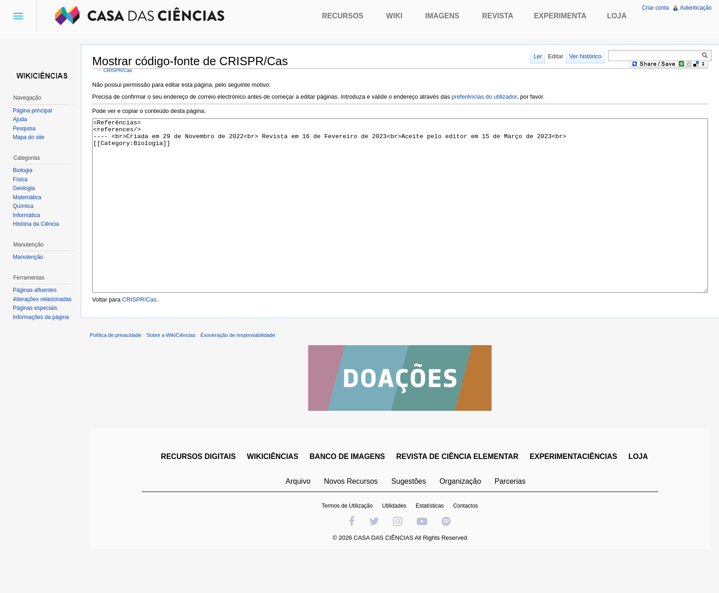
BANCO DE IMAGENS (347, 491)
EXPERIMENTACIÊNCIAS (573, 491)
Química (23, 206)
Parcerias (510, 516)
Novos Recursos (351, 516)
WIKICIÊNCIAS (273, 491)
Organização (460, 516)
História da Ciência (36, 224)
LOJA (638, 491)
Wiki (394, 16)
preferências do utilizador (484, 96)
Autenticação (696, 8)
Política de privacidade (116, 369)
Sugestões (408, 516)
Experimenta (560, 16)
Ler (538, 56)
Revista (497, 16)
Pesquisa (24, 128)
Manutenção (28, 257)
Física (20, 179)
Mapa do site (28, 137)
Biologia (23, 170)
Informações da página (41, 317)
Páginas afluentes (34, 290)
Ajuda (20, 119)
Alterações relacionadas (42, 299)
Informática (26, 215)
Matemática (27, 197)
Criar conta (655, 8)
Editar (555, 56)
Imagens (442, 16)
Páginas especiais (35, 308)
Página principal (32, 110)
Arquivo (298, 516)
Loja (617, 16)
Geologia (24, 188)
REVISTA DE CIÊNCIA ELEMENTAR (457, 491)
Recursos (343, 16)
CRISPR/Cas (118, 70)
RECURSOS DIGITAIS (198, 491)
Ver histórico (585, 56)
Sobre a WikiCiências (171, 369)
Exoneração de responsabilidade (237, 369)
